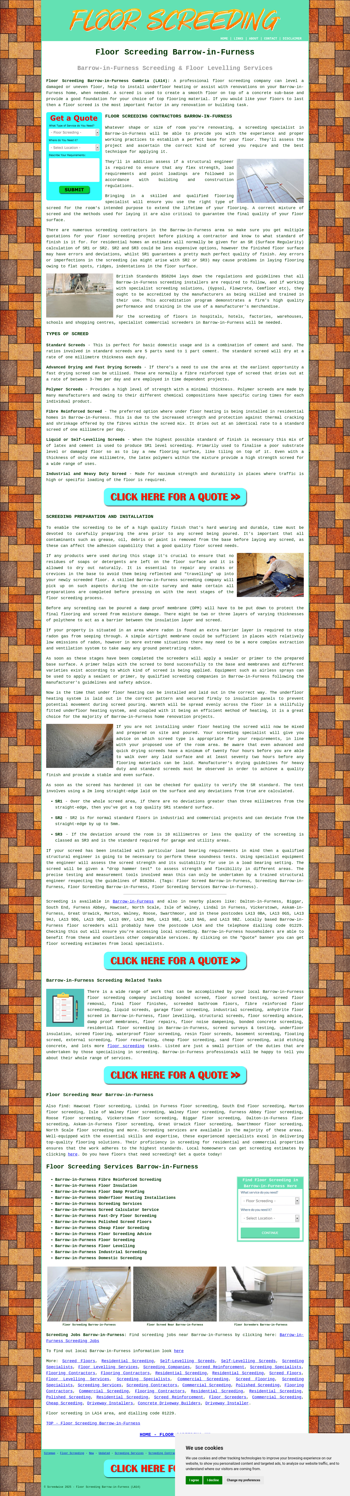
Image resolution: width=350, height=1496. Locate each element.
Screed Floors (78, 1361)
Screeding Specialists (275, 1367)
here (72, 1154)
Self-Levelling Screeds (187, 1361)
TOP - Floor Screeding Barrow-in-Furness (93, 1423)
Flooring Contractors (70, 1373)
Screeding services (164, 1130)
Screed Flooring (255, 1379)
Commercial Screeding (202, 1379)
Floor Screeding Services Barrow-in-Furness (122, 1167)
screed (53, 208)
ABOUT (253, 38)
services (178, 937)
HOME (224, 38)
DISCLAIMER (292, 38)
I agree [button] (194, 1480)
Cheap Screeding (64, 1403)
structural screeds (221, 1016)
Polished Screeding (257, 1385)
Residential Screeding (128, 1361)
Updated (104, 1453)
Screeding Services (99, 1385)
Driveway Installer (227, 1403)
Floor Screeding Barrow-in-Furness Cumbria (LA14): (108, 81)
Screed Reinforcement (220, 1367)
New (91, 1453)
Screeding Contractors (151, 1385)
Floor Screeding (72, 1453)
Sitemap (49, 1453)
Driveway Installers (110, 1403)
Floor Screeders (227, 1397)
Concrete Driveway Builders (169, 1403)
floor (93, 998)
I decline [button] (213, 1480)
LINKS (238, 38)
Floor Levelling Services (108, 1367)
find (63, 1106)
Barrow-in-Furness (133, 901)
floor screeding (125, 1046)
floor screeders (85, 925)
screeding (186, 931)
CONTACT (270, 38)
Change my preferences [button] (243, 1480)
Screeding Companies (166, 1367)
